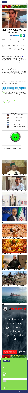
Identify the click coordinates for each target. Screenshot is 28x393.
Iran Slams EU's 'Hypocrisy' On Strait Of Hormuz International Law (14, 222)
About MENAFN (5, 373)
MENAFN (3, 39)
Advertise (4, 372)
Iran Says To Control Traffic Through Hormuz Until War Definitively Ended (12, 304)
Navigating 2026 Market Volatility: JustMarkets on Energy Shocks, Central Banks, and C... (11, 148)
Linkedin (6, 387)
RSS (5, 388)
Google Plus (6, 385)
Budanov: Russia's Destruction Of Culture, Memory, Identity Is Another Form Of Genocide (14, 270)
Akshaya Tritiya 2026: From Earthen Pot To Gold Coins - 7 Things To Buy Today (13, 254)
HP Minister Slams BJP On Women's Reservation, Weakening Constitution (14, 175)
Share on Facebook (12, 35)
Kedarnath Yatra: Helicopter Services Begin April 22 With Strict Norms (14, 190)
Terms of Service (5, 369)
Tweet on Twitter (17, 35)
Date (2, 35)
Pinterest (6, 386)
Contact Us (4, 371)
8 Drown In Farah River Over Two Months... (19, 124)
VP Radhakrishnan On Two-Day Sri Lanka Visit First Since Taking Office (13, 206)
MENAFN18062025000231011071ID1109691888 (10, 83)
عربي (12, 0)
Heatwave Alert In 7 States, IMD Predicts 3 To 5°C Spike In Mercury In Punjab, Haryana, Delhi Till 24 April (13, 238)
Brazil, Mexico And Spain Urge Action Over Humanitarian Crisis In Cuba (14, 286)
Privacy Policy (4, 370)
